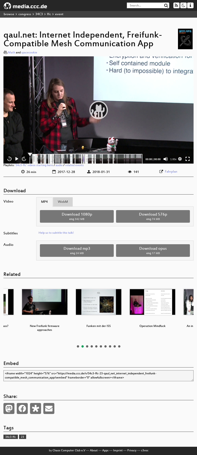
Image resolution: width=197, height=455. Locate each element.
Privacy (131, 450)
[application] (98, 110)
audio (59, 165)
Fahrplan (171, 172)
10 (119, 346)
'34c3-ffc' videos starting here (34, 165)
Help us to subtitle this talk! (56, 233)
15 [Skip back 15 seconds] (9, 159)
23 (22, 437)
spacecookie (29, 52)
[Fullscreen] (187, 159)
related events (74, 165)
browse (9, 14)
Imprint (118, 450)
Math (11, 52)
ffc (49, 14)
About (94, 450)
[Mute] (165, 159)
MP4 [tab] (44, 202)
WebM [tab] (63, 202)
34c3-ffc (10, 437)
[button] (98, 110)
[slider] (86, 159)
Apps (105, 450)
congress (24, 14)
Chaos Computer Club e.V (69, 450)
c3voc (144, 450)
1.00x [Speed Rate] (173, 159)
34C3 (39, 14)
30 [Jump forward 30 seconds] (24, 159)
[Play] (16, 159)
